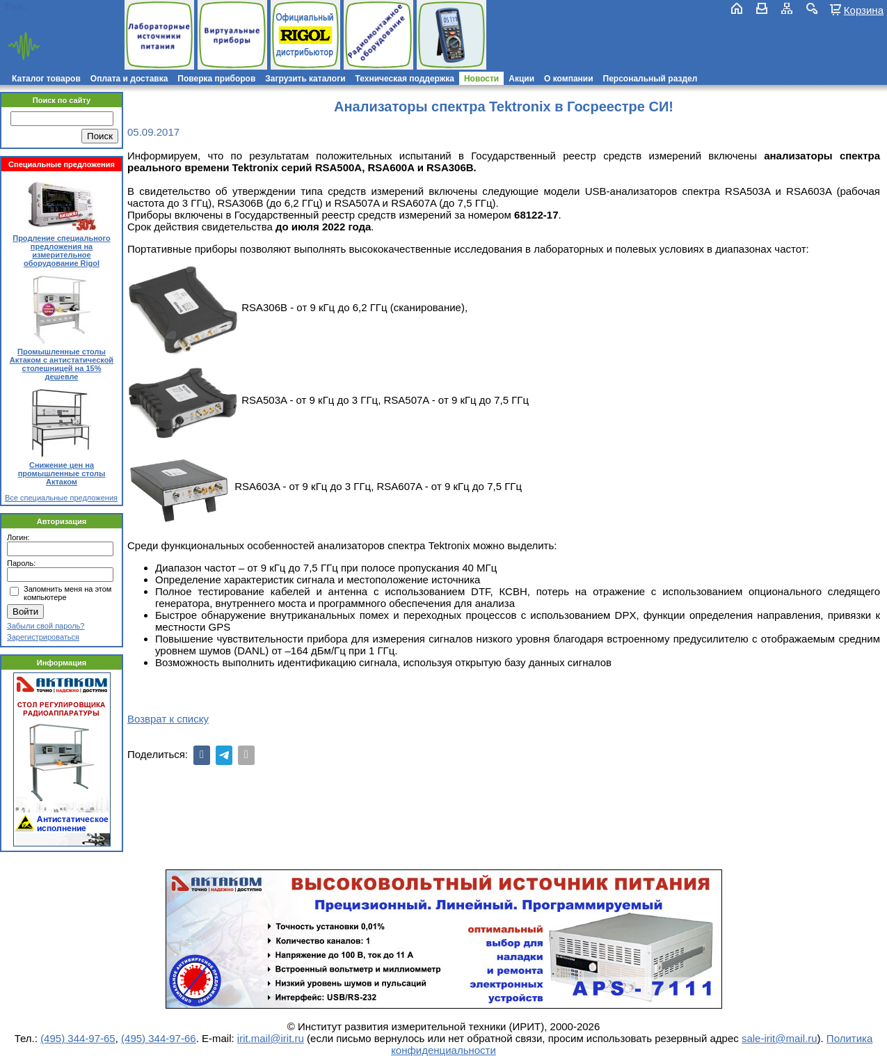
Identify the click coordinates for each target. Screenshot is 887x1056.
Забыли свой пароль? (45, 626)
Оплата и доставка (129, 79)
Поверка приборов (216, 79)
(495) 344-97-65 (77, 1038)
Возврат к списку (168, 719)
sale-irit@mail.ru (779, 1038)
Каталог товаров (46, 79)
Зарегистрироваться (43, 637)
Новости (481, 79)
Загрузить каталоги (305, 79)
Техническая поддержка (404, 79)
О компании (568, 79)
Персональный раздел (650, 79)
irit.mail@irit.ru (47, 18)
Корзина (864, 9)
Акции (521, 79)
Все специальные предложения (61, 498)
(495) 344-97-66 (158, 1038)
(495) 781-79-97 (71, 6)
